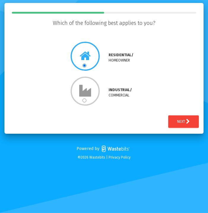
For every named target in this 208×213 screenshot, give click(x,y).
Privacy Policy (120, 157)
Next (183, 121)
